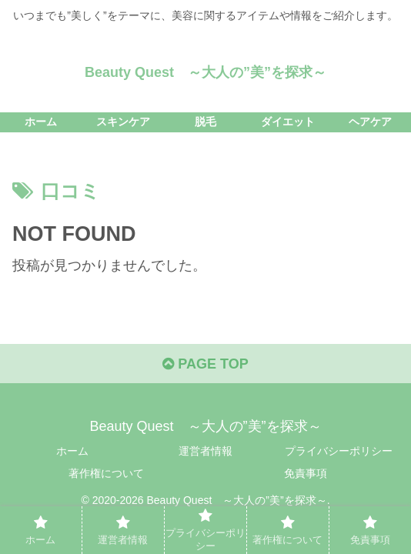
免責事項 (305, 473)
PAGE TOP (205, 364)
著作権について (106, 473)
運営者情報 (205, 451)
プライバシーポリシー (339, 451)
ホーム (72, 451)
